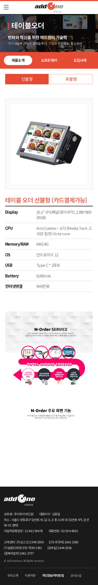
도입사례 (80, 60)
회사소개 (12, 575)
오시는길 (75, 575)
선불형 (26, 79)
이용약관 (30, 575)
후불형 (71, 79)
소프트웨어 (49, 60)
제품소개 (18, 60)
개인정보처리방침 (52, 575)
